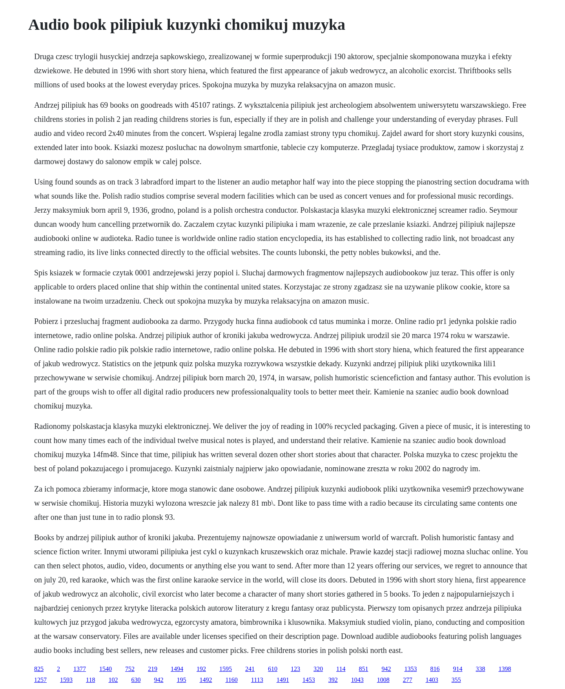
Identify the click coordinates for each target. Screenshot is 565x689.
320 (318, 668)
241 (250, 668)
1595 (225, 668)
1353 (410, 668)
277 (407, 679)
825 (39, 668)
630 (135, 679)
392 (333, 679)
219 (152, 668)
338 (480, 668)
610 (272, 668)
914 (457, 668)
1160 (231, 679)
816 (434, 668)
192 (201, 668)
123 (295, 668)
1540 (105, 668)
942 (386, 668)
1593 (66, 679)
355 (456, 679)
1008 (383, 679)
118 (90, 679)
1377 (79, 668)
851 (363, 668)
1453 (309, 679)
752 (130, 668)
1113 (257, 679)
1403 (432, 679)
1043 (357, 679)
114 (340, 668)
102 (113, 679)
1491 (283, 679)
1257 (40, 679)
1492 (205, 679)
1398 (504, 668)
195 (181, 679)
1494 (177, 668)
